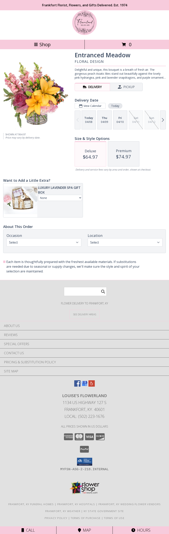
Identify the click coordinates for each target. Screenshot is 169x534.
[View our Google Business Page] (84, 385)
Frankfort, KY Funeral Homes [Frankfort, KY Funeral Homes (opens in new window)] (31, 504)
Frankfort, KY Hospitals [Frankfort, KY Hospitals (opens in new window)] (76, 504)
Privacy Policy (56, 518)
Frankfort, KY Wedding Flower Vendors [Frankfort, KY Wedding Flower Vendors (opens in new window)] (130, 504)
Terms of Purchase (85, 518)
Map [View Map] (84, 530)
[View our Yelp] (91, 385)
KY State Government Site (104, 511)
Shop (42, 44)
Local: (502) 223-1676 (84, 416)
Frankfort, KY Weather (62, 511)
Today (115, 106)
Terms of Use (114, 518)
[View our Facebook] (77, 385)
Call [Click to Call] (28, 530)
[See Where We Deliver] (84, 314)
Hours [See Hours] (140, 530)
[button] (84, 462)
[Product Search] (85, 291)
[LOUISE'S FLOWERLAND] (84, 34)
